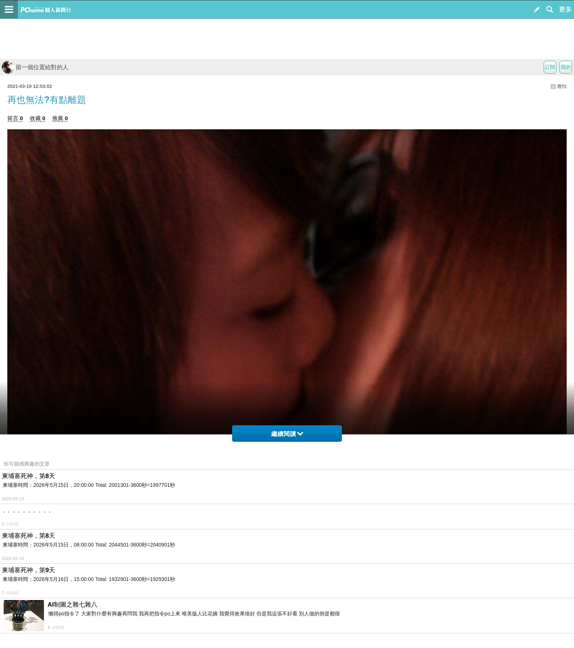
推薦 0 (60, 118)
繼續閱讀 (287, 434)
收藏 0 (37, 118)
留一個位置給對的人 (35, 67)
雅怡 (562, 86)
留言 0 (15, 118)
